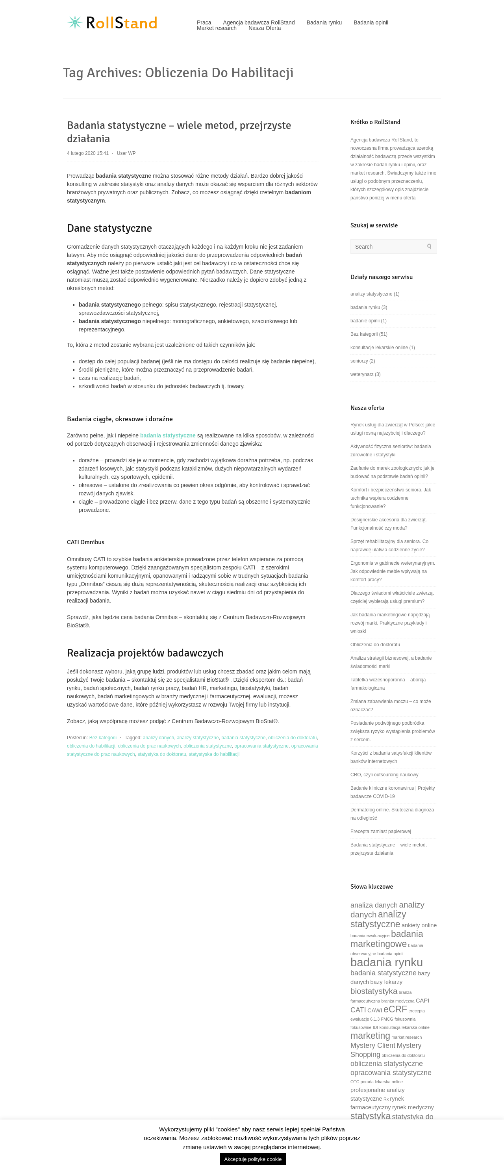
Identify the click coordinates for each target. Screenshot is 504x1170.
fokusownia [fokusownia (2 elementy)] (405, 1019)
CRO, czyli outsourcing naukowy (384, 775)
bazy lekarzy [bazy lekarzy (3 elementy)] (386, 982)
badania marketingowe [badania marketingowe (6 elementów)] (386, 939)
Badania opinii (371, 22)
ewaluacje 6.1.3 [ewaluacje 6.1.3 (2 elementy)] (365, 1019)
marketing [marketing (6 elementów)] (370, 1035)
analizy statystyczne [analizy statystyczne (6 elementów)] (378, 919)
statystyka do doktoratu (161, 754)
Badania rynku (324, 22)
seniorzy (359, 361)
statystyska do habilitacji (214, 754)
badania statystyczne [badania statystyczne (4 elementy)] (383, 973)
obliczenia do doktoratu (292, 737)
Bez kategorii (103, 737)
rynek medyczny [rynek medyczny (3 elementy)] (413, 1107)
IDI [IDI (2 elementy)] (375, 1027)
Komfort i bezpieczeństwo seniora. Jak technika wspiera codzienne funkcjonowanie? (390, 498)
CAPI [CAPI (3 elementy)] (422, 1000)
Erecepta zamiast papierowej (380, 831)
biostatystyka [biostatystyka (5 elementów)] (373, 990)
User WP (126, 153)
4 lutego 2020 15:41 (88, 153)
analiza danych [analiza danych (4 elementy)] (374, 905)
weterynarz (362, 374)
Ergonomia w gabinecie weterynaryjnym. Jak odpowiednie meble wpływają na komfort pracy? (392, 571)
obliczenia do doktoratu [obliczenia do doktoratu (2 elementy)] (403, 1055)
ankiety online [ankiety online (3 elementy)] (419, 925)
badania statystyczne (243, 737)
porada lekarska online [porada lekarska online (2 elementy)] (382, 1081)
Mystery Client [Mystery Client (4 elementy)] (372, 1045)
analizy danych (158, 737)
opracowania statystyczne (262, 746)
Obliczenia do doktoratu (375, 644)
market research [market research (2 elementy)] (406, 1037)
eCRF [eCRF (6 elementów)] (395, 1009)
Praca (204, 22)
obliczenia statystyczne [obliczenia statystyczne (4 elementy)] (386, 1064)
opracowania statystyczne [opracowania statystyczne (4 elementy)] (391, 1073)
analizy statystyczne (198, 737)
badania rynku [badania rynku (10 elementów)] (386, 962)
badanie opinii (365, 321)
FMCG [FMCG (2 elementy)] (387, 1019)
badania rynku (365, 307)
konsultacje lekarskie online (379, 347)
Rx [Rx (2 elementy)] (386, 1099)
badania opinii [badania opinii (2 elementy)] (391, 953)
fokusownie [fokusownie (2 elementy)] (360, 1027)
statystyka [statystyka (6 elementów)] (370, 1116)
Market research (217, 28)
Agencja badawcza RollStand (259, 22)
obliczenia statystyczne (207, 746)
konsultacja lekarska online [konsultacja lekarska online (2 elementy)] (405, 1027)
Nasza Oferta (264, 28)
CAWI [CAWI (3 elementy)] (374, 1010)
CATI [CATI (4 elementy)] (358, 1010)
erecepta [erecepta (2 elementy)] (417, 1010)
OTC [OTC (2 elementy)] (354, 1081)
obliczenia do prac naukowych (149, 746)
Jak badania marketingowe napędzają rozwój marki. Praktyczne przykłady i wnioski (390, 623)
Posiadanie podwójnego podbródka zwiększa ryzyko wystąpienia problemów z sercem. (392, 731)
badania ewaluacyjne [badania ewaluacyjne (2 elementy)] (370, 935)
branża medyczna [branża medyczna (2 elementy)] (398, 1001)
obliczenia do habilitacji (91, 746)
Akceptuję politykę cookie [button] (253, 1159)
